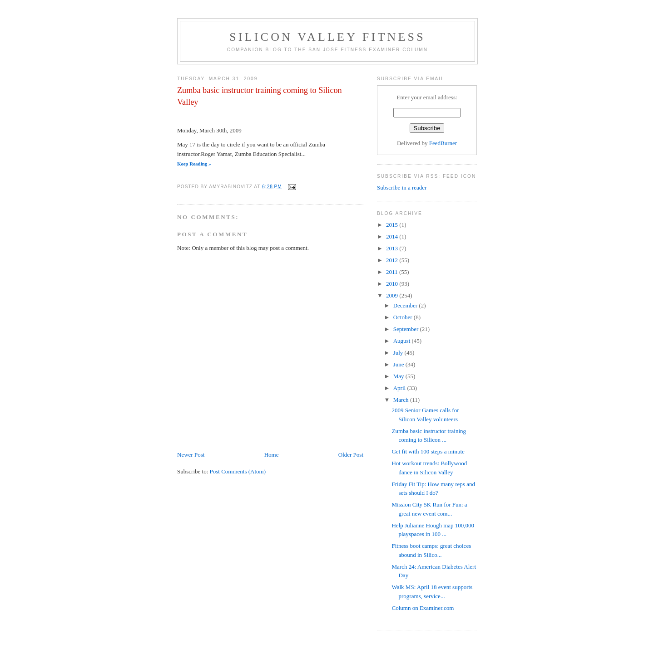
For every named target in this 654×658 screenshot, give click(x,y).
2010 (392, 283)
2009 (392, 295)
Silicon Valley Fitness (327, 37)
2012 (392, 260)
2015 (392, 224)
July (399, 352)
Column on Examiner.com (422, 607)
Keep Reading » (194, 163)
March (401, 399)
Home (271, 454)
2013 (392, 248)
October (403, 317)
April (400, 388)
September (406, 329)
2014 (392, 236)
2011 (392, 271)
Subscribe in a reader (401, 187)
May (399, 376)
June (399, 364)
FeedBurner (443, 143)
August (402, 340)
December (406, 305)
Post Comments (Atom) (238, 471)
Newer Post (190, 454)
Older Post (350, 454)
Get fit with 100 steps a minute (427, 451)
